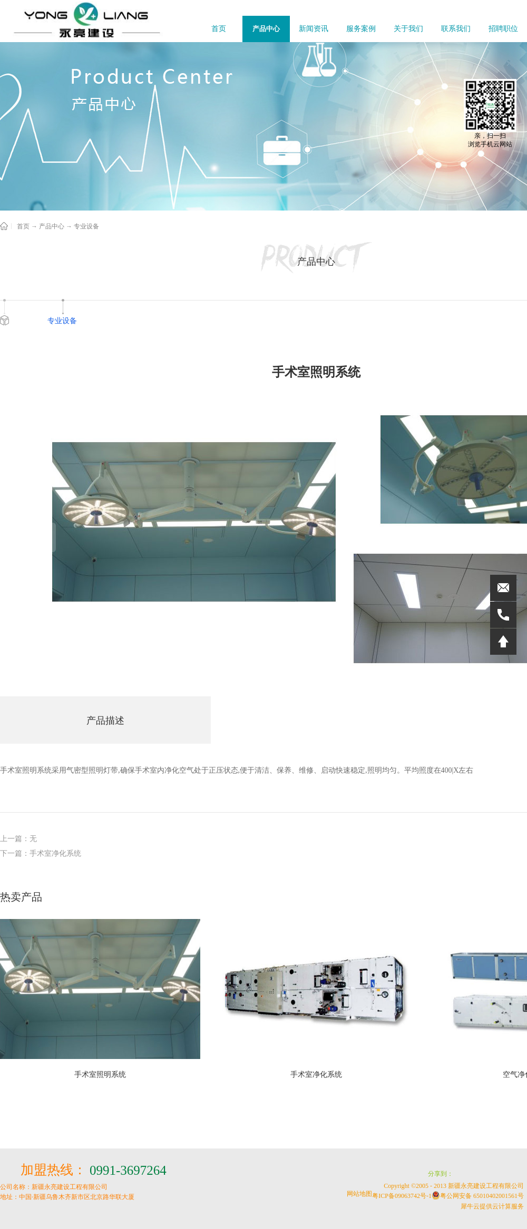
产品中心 (51, 226)
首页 (218, 29)
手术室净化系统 (316, 1074)
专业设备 (86, 226)
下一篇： (40, 853)
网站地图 (358, 1193)
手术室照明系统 (100, 1074)
